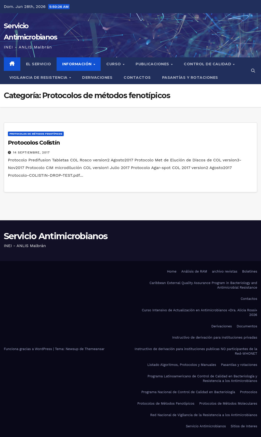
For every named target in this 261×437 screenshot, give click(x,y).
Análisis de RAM (194, 271)
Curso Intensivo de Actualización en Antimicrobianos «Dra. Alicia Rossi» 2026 (199, 312)
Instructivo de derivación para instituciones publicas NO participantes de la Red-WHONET (196, 351)
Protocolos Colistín (34, 142)
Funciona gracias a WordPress (28, 349)
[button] (253, 70)
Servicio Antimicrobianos (55, 236)
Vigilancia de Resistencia (39, 77)
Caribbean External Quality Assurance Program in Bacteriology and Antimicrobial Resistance (203, 285)
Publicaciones (153, 64)
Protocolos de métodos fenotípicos (35, 133)
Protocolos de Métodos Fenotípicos (165, 403)
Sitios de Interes (244, 426)
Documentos (247, 326)
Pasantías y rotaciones (190, 77)
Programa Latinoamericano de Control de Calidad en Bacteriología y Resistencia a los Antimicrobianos (202, 378)
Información (77, 64)
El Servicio (38, 64)
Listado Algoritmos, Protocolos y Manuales (181, 365)
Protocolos (248, 392)
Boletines (249, 271)
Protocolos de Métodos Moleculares (228, 403)
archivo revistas (224, 271)
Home (171, 271)
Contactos (137, 77)
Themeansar (95, 349)
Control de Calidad (208, 64)
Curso (114, 64)
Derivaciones (97, 77)
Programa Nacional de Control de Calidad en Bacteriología (188, 392)
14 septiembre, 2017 (31, 152)
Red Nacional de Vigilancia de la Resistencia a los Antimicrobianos (203, 415)
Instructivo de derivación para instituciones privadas (214, 337)
